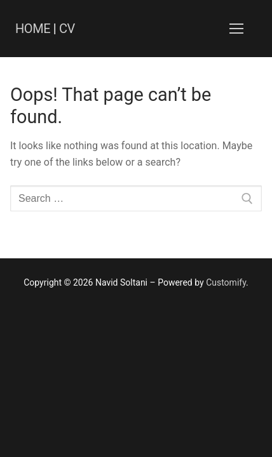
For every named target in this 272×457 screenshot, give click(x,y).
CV (67, 28)
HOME (32, 28)
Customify (226, 282)
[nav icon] (236, 28)
